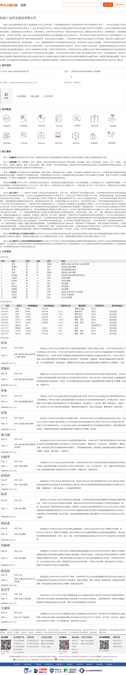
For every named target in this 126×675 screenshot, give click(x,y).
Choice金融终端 (19, 652)
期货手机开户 (117, 641)
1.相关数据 (21, 96)
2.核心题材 (34, 96)
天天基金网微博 (87, 641)
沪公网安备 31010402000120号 (66, 660)
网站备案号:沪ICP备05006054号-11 (43, 660)
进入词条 (108, 5)
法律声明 (79, 664)
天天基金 (62, 637)
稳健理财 (75, 652)
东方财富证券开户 (33, 641)
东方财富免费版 (19, 641)
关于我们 (17, 664)
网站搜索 (120, 5)
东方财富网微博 (47, 641)
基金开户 (75, 641)
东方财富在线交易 (33, 643)
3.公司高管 (48, 96)
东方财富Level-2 (19, 643)
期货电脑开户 (117, 643)
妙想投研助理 (18, 649)
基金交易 (75, 643)
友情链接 (109, 664)
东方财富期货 (104, 637)
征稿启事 (99, 664)
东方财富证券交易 (33, 646)
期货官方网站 (117, 646)
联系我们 (60, 664)
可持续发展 (27, 664)
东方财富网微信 (47, 644)
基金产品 (75, 649)
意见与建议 (46, 647)
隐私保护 (89, 664)
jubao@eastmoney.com (110, 656)
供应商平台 (49, 664)
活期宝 (74, 646)
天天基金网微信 (87, 644)
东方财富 (4, 637)
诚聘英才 (70, 664)
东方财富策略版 (19, 646)
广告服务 (38, 664)
